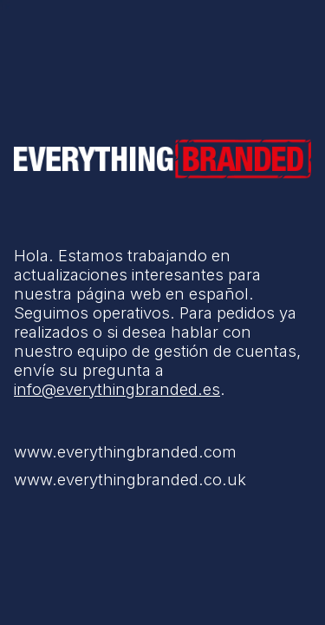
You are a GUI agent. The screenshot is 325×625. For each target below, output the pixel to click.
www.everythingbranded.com (125, 451)
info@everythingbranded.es (117, 388)
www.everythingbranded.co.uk (130, 479)
